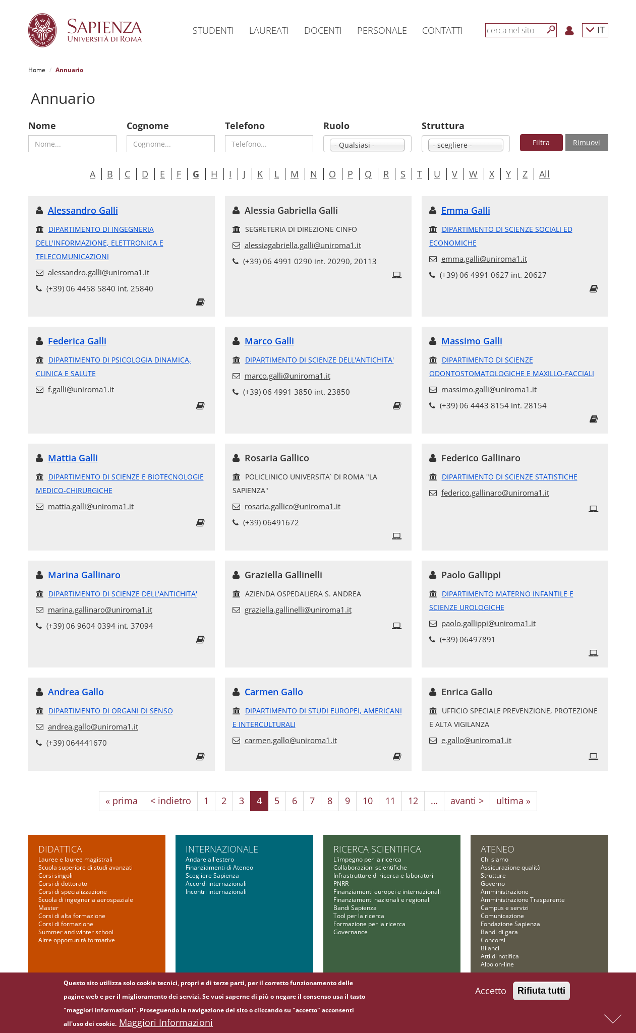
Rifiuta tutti (541, 991)
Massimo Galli (471, 341)
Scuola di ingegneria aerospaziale (85, 899)
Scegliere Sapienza (212, 875)
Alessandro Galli (83, 210)
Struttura (443, 125)
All (544, 174)
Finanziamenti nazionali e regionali (382, 899)
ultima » (513, 801)
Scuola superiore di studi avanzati (85, 867)
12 (413, 801)
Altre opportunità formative (76, 940)
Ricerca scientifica (377, 849)
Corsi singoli (55, 875)
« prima (121, 801)
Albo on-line (497, 964)
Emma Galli (465, 210)
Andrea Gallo (76, 692)
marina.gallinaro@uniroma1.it (100, 609)
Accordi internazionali (216, 883)
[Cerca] (551, 30)
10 (368, 801)
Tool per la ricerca (358, 916)
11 (390, 801)
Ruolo (336, 125)
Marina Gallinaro (84, 575)
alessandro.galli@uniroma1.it (98, 272)
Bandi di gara (499, 932)
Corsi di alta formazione (71, 916)
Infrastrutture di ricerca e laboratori (383, 875)
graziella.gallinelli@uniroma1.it (298, 609)
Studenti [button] (213, 30)
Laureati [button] (269, 30)
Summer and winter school (75, 932)
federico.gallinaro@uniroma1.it (495, 493)
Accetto (490, 991)
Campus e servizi (505, 907)
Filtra (541, 142)
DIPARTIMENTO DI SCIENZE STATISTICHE (509, 476)
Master (48, 907)
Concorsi (493, 940)
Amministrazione (505, 891)
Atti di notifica (500, 956)
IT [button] (595, 29)
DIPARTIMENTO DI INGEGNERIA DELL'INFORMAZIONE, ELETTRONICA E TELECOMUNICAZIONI (99, 242)
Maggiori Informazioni (166, 1023)
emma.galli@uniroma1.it (484, 259)
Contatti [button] (442, 30)
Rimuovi (586, 142)
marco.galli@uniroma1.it (287, 376)
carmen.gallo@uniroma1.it (291, 740)
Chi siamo (494, 859)
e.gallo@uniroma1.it (476, 740)
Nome (42, 125)
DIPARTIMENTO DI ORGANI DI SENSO (110, 710)
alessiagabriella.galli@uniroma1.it (303, 245)
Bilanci (490, 948)
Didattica (60, 849)
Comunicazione (502, 916)
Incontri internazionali (216, 891)
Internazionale (222, 849)
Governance (350, 932)
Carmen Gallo (274, 692)
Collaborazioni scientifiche (370, 867)
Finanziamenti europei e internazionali (387, 891)
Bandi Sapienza (355, 907)
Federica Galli (77, 341)
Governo (493, 883)
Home (36, 70)
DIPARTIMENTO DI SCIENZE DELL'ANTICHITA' (319, 359)
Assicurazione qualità (511, 867)
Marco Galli (269, 341)
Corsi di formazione (65, 924)
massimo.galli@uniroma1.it (489, 389)
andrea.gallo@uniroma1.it (93, 726)
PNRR (341, 883)
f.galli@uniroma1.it (81, 389)
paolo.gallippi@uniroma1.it (488, 623)
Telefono (245, 125)
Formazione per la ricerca (369, 924)
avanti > (467, 801)
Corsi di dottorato (62, 883)
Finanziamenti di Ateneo (219, 867)
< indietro (170, 801)
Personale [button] (382, 30)
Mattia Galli (73, 458)
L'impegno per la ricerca (367, 859)
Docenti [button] (323, 30)
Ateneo (497, 849)
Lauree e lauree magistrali (75, 859)
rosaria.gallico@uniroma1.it (292, 506)
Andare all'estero (210, 859)
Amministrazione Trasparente (523, 899)
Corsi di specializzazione (72, 891)
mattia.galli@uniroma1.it (91, 506)
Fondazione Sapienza (510, 924)
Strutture (493, 875)
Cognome (148, 125)
